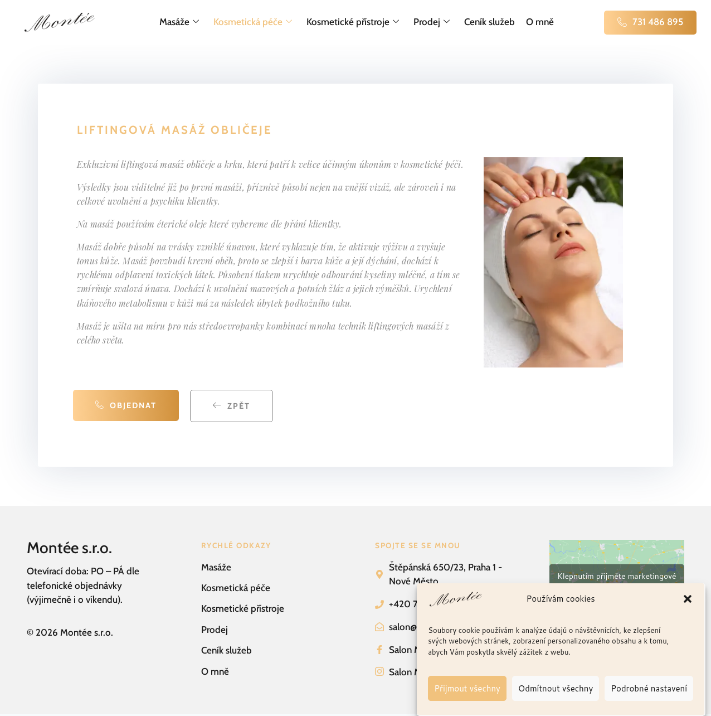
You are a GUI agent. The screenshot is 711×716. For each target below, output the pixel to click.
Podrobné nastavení (649, 688)
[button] (687, 598)
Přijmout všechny (467, 688)
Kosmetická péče (252, 22)
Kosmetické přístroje (352, 22)
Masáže (179, 22)
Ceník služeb (489, 21)
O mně (540, 21)
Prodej (431, 22)
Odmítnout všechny (555, 688)
